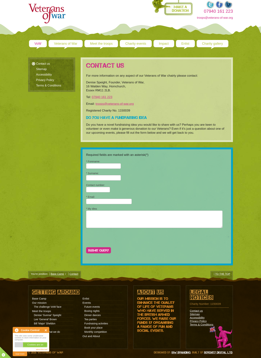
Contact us (43, 63)
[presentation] (113, 238)
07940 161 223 (102, 97)
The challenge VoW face (47, 306)
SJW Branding (181, 352)
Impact (164, 43)
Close (46, 330)
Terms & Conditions (48, 85)
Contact (73, 273)
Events (86, 302)
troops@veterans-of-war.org (215, 17)
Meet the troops (101, 43)
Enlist (185, 43)
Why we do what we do (47, 331)
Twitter (210, 4)
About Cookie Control (16, 330)
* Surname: (92, 173)
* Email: (90, 196)
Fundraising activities (96, 323)
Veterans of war (55, 4)
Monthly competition (95, 331)
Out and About (91, 336)
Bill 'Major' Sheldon (44, 323)
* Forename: (93, 161)
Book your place (93, 327)
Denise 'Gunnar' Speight (47, 315)
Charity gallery (212, 43)
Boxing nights (92, 311)
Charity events (135, 43)
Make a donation (180, 9)
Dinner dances (92, 315)
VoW (37, 43)
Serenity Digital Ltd (218, 352)
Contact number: (95, 185)
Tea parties (90, 319)
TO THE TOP (222, 273)
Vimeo (228, 4)
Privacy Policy (45, 80)
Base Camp (57, 273)
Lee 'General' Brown (45, 319)
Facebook (219, 4)
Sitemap (41, 69)
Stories (38, 336)
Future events (92, 306)
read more (19, 354)
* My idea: (91, 208)
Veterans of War (65, 43)
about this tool (41, 350)
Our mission (39, 302)
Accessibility (44, 74)
